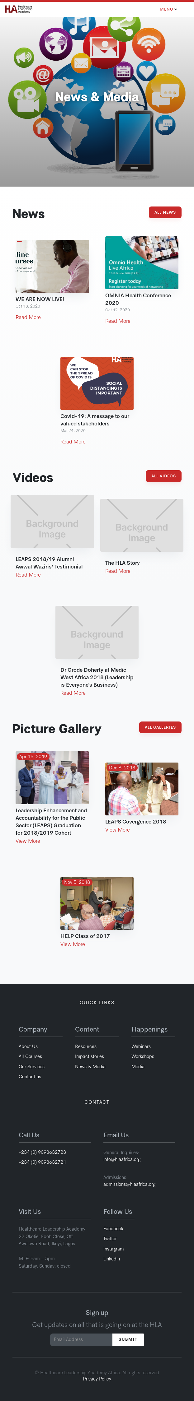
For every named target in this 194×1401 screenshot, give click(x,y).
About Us (28, 1046)
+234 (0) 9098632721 (42, 1162)
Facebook (113, 1229)
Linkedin (111, 1259)
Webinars (141, 1046)
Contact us (30, 1076)
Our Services (32, 1066)
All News (165, 212)
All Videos (163, 476)
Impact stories (89, 1056)
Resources (86, 1046)
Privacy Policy (97, 1379)
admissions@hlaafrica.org (129, 1184)
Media (137, 1066)
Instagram (113, 1249)
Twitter (110, 1238)
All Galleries (160, 727)
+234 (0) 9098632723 (42, 1152)
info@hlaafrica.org (122, 1159)
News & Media (90, 1066)
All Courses (30, 1056)
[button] (170, 9)
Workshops (142, 1056)
